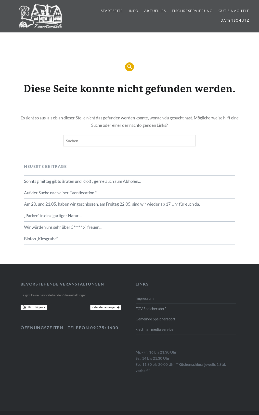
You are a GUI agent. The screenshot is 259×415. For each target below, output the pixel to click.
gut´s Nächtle (234, 11)
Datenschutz (234, 20)
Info (134, 11)
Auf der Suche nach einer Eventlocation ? (60, 192)
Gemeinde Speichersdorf (155, 319)
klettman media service (154, 329)
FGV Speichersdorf (151, 308)
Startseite (112, 11)
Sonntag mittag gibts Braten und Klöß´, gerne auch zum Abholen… (82, 181)
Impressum (145, 298)
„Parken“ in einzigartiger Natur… (53, 215)
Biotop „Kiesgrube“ (41, 238)
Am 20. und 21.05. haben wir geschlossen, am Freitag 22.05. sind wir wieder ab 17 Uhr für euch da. (112, 204)
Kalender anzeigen (105, 307)
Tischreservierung (192, 11)
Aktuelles (155, 11)
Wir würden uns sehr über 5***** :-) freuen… (63, 227)
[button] (34, 307)
